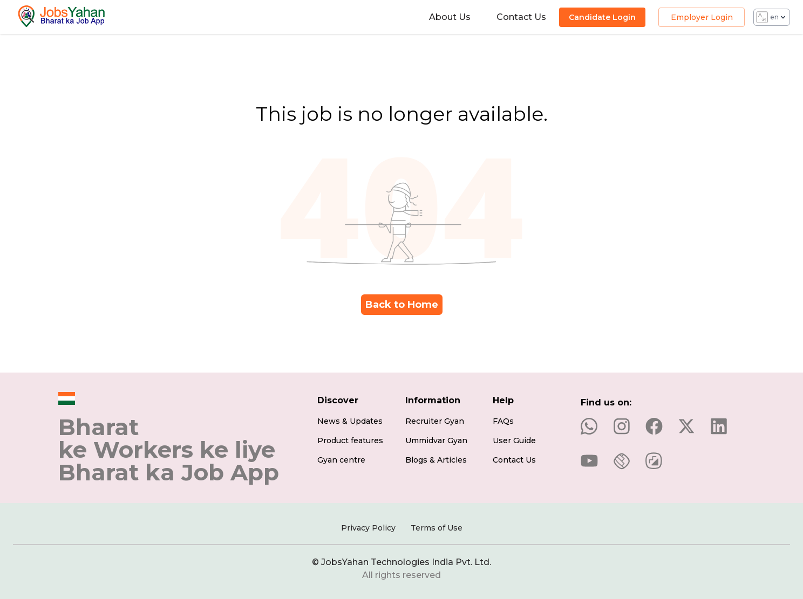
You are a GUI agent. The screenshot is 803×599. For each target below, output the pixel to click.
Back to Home (401, 305)
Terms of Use (436, 528)
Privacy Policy (368, 528)
